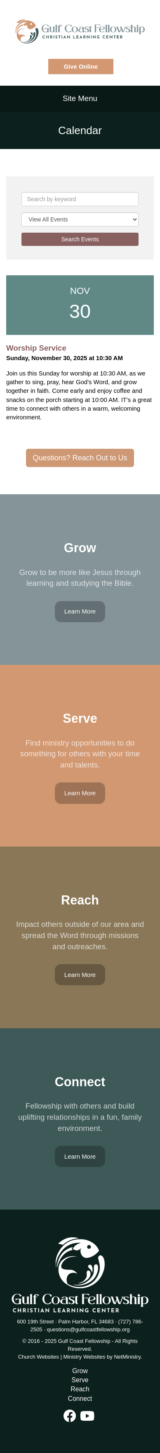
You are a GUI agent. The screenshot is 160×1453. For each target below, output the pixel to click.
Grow (79, 1370)
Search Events (80, 239)
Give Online (81, 66)
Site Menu (80, 98)
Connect (80, 1398)
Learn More (80, 611)
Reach (80, 1389)
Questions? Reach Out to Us (80, 458)
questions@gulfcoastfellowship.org (88, 1329)
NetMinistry (127, 1357)
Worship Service (36, 348)
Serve (80, 1379)
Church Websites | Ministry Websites (62, 1357)
